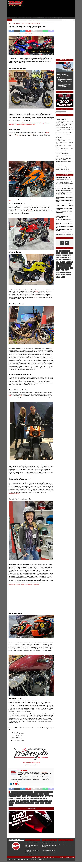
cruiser (31, 791)
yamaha (62, 276)
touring (31, 802)
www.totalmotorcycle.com (16, 781)
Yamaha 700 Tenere (20, 134)
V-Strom (42, 802)
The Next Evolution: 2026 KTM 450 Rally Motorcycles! (64, 188)
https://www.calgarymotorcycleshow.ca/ (31, 762)
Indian (10, 796)
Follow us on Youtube (62, 844)
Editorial (49, 857)
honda (41, 794)
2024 (63, 251)
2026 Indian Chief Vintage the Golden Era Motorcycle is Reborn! (31, 853)
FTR (19, 794)
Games (61, 17)
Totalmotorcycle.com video (14, 493)
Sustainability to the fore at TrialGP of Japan (64, 171)
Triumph (36, 802)
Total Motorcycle (43, 772)
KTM (16, 135)
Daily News (16, 17)
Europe (69, 257)
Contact (67, 857)
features (15, 794)
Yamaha (34, 212)
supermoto (58, 272)
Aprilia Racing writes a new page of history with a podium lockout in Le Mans (49, 848)
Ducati (46, 791)
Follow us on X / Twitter (62, 842)
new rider (15, 798)
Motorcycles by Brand (40, 17)
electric (65, 257)
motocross (30, 796)
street (31, 800)
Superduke (49, 800)
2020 (12, 791)
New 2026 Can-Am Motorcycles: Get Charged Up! (63, 190)
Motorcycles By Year (27, 17)
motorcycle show (49, 796)
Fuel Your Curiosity (64, 174)
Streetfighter (37, 800)
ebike (61, 257)
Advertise (34, 857)
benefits (62, 253)
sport (22, 800)
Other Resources (52, 17)
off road (64, 266)
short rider (44, 798)
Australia (58, 253)
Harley (23, 794)
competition (58, 255)
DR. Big (36, 791)
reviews (38, 798)
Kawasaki (15, 796)
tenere (27, 802)
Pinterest (29, 798)
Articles (10, 17)
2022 (57, 251)
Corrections (55, 857)
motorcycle (41, 796)
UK (66, 274)
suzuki (17, 802)
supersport (11, 802)
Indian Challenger (30, 134)
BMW (21, 395)
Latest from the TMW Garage (64, 59)
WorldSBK (58, 276)
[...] (68, 186)
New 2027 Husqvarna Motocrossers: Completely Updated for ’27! (63, 76)
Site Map (72, 857)
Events (10, 794)
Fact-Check (61, 857)
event (51, 791)
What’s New (48, 802)
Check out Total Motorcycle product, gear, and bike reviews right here (24, 584)
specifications (12, 800)
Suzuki (36, 291)
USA (69, 274)
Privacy (44, 857)
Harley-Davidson (45, 465)
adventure (17, 791)
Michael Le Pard (31, 33)
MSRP (10, 798)
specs (18, 800)
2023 (60, 251)
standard (26, 800)
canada (26, 791)
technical (22, 802)
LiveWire (24, 796)
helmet (36, 794)
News (14, 23)
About (39, 857)
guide (62, 259)
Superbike (43, 800)
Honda (10, 395)
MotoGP (35, 796)
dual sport (41, 791)
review (34, 798)
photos (24, 798)
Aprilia (39, 212)
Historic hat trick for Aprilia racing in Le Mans (64, 127)
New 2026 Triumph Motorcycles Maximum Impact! (64, 219)
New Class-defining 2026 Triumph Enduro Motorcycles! (64, 234)
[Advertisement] (49, 9)
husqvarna (46, 794)
